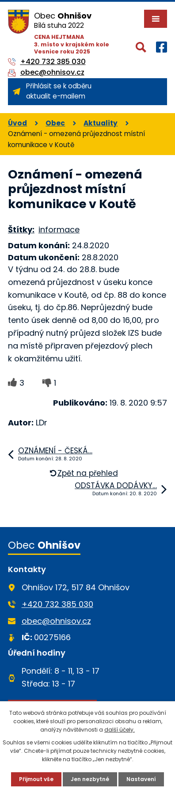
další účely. (119, 729)
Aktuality (101, 123)
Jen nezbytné (90, 779)
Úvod (17, 123)
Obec (55, 123)
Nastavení (141, 779)
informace (59, 229)
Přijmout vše (36, 779)
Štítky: (21, 229)
